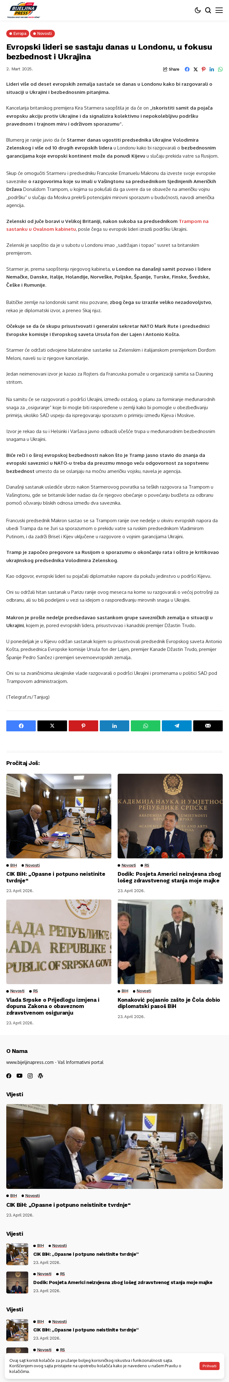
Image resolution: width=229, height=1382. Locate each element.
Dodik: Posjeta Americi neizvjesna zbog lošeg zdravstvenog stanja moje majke (169, 877)
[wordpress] (40, 1075)
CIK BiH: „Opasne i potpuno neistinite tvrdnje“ (68, 1204)
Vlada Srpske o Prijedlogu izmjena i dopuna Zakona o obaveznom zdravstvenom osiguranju (52, 1006)
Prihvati (209, 1366)
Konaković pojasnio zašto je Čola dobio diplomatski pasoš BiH (169, 1003)
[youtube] (19, 1076)
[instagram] (30, 1075)
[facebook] (8, 1075)
